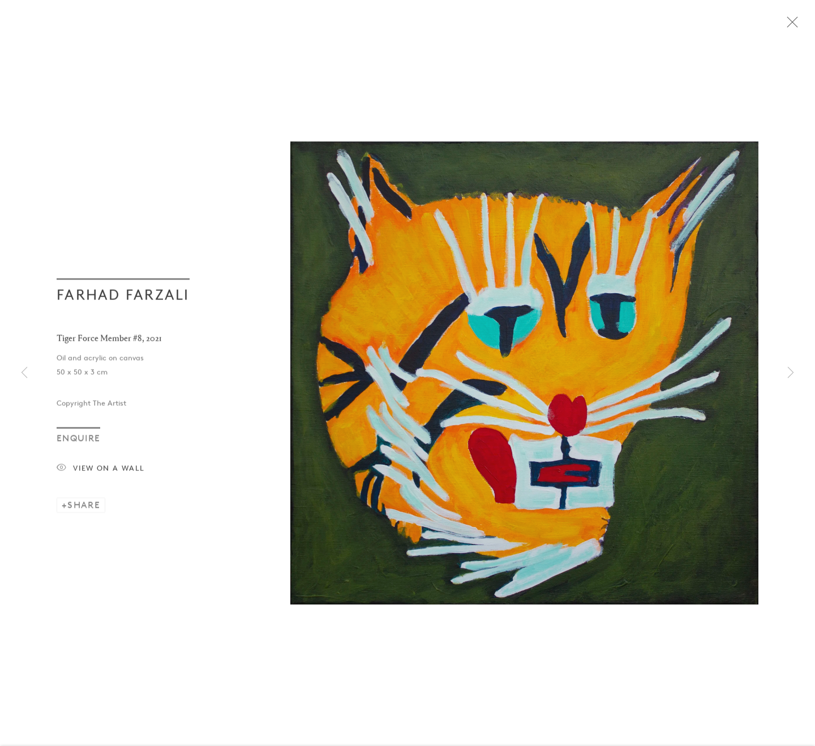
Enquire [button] (78, 443)
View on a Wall (100, 474)
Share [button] (83, 510)
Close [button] (803, 25)
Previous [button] (24, 373)
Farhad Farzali (123, 299)
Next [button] (790, 373)
